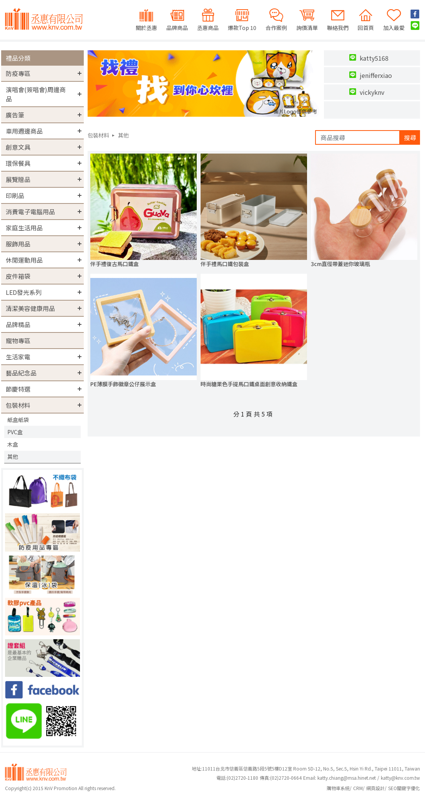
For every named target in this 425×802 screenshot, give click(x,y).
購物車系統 (338, 788)
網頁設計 (375, 788)
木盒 (12, 444)
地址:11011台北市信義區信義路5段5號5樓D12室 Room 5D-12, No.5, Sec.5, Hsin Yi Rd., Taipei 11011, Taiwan (306, 768)
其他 (12, 456)
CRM (358, 788)
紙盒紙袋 (18, 419)
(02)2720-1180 (237, 777)
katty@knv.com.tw (400, 777)
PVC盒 (15, 432)
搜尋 (410, 137)
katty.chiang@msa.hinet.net (346, 777)
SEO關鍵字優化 (404, 788)
